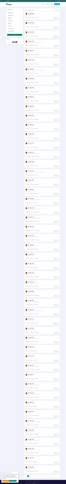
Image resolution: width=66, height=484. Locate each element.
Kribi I (27, 406)
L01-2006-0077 (31, 106)
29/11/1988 (32, 415)
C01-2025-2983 (31, 300)
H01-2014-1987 (31, 365)
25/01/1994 (32, 73)
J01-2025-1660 (31, 411)
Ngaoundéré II (28, 221)
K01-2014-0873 (31, 198)
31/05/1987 (32, 54)
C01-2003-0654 (31, 13)
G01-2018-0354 (31, 457)
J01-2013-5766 (31, 133)
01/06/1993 (31, 267)
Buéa (27, 360)
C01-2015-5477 (31, 318)
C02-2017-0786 (31, 59)
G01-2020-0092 (31, 78)
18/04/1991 (32, 397)
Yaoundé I (27, 434)
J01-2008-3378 (31, 96)
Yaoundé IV (27, 73)
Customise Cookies (13, 480)
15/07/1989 (30, 406)
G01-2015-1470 (31, 346)
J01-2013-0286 (31, 161)
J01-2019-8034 (31, 69)
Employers (48, 4)
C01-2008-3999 (31, 374)
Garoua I (27, 258)
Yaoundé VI (27, 397)
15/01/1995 (32, 156)
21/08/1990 (32, 295)
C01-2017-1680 (31, 143)
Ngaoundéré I (28, 295)
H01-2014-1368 (31, 226)
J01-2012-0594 (31, 87)
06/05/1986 (32, 91)
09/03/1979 (31, 193)
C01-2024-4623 (31, 467)
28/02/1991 (32, 230)
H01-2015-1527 (31, 50)
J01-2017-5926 (36, 397)
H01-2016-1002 (31, 207)
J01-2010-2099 (36, 434)
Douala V (27, 45)
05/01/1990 (32, 341)
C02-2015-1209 (31, 41)
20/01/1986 (31, 378)
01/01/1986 (31, 36)
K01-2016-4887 (31, 180)
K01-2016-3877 (31, 124)
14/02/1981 (31, 434)
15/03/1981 (32, 119)
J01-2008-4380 (31, 115)
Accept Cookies (5, 480)
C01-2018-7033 (31, 170)
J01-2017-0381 (31, 420)
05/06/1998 (31, 304)
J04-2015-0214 (31, 281)
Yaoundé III (27, 110)
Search (14, 34)
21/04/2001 (31, 471)
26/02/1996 (30, 443)
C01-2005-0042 (31, 189)
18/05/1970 (31, 17)
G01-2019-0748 (31, 355)
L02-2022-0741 (31, 402)
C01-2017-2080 (31, 263)
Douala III (27, 17)
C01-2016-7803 (31, 448)
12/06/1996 (30, 360)
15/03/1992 (32, 82)
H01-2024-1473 (31, 152)
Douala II (27, 147)
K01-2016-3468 (31, 32)
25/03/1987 (32, 286)
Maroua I (27, 36)
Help (52, 4)
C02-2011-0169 (31, 383)
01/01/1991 (32, 369)
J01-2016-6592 (31, 328)
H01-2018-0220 (31, 291)
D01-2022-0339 (31, 254)
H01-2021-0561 (31, 235)
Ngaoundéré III (28, 54)
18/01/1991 (31, 184)
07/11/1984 (31, 323)
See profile (56, 18)
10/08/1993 (31, 147)
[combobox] (10, 1)
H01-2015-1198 (31, 217)
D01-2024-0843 (31, 244)
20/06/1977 (32, 110)
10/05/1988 (31, 45)
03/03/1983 (32, 332)
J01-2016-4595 (31, 337)
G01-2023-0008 (31, 439)
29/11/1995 (31, 258)
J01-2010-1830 (31, 272)
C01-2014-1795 (31, 309)
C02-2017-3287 (31, 22)
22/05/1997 (31, 452)
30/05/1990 (32, 221)
